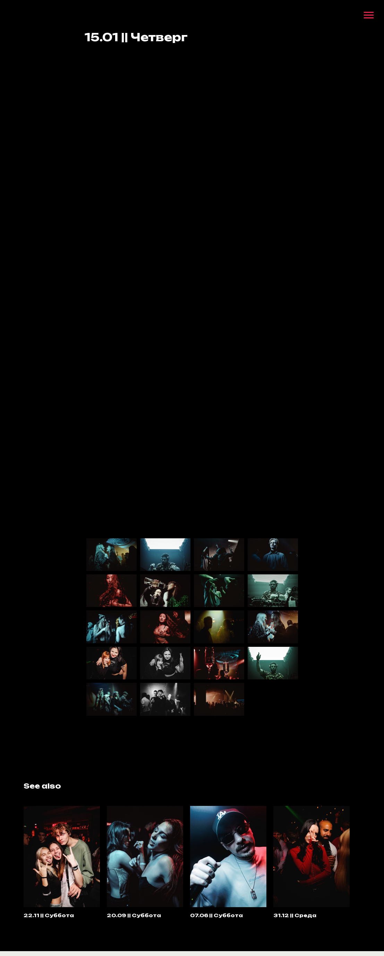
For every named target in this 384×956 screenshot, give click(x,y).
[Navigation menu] (369, 15)
